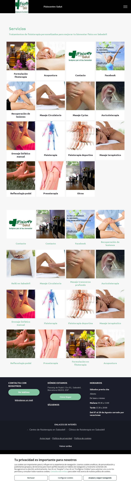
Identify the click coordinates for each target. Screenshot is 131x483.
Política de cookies (82, 438)
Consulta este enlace (59, 471)
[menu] (125, 6)
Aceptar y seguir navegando (100, 478)
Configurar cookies (65, 478)
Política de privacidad (62, 438)
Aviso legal (45, 438)
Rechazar (31, 478)
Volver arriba (65, 446)
